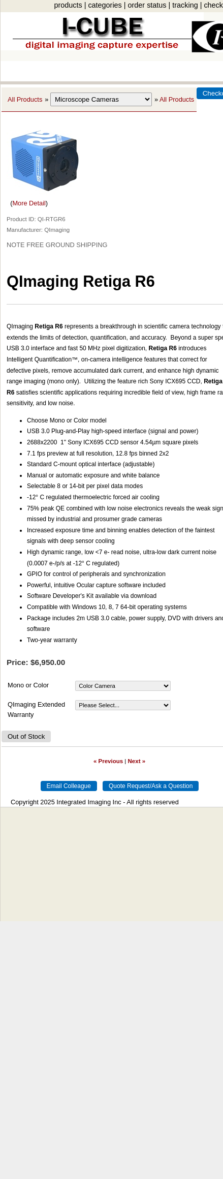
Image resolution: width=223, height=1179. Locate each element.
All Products (25, 99)
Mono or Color (28, 685)
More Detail (28, 203)
